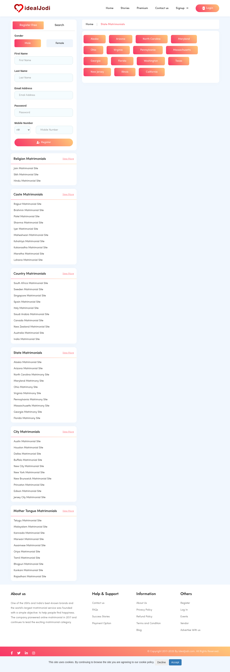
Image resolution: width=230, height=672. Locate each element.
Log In (184, 610)
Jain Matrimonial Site (26, 168)
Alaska (95, 39)
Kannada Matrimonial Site (29, 533)
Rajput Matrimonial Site (27, 204)
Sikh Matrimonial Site (26, 174)
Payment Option (101, 623)
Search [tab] (59, 25)
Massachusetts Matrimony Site (31, 405)
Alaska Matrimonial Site (28, 362)
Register (44, 142)
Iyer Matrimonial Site (26, 229)
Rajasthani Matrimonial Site (30, 576)
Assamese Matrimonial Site (30, 545)
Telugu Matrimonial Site (28, 520)
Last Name (20, 70)
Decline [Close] (161, 662)
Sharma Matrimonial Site (28, 222)
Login (207, 8)
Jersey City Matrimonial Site (30, 497)
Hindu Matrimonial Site (27, 181)
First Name (21, 53)
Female (60, 43)
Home (109, 8)
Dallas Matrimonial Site (27, 454)
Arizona (120, 39)
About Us (141, 603)
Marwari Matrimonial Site (29, 539)
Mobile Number (23, 123)
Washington (151, 61)
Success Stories (101, 616)
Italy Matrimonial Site (26, 308)
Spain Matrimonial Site (27, 302)
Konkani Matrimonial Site (28, 570)
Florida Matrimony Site (27, 418)
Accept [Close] (175, 662)
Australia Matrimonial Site (29, 333)
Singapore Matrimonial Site (30, 295)
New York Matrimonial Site (29, 472)
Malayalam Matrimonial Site (30, 527)
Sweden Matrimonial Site (28, 289)
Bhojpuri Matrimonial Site (28, 564)
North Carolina (152, 39)
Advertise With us (190, 630)
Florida (122, 61)
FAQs (95, 610)
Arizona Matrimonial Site (28, 368)
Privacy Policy (144, 610)
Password (20, 105)
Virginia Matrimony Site (27, 393)
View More (68, 159)
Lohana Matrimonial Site (28, 260)
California (152, 72)
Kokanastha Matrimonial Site (31, 247)
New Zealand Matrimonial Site (32, 326)
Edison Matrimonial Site (27, 491)
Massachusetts (182, 50)
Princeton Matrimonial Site (29, 485)
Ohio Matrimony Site (26, 387)
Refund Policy (144, 616)
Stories (125, 8)
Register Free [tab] (28, 25)
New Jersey (97, 72)
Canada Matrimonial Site (28, 320)
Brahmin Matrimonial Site (29, 210)
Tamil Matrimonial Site (27, 558)
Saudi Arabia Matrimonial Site (31, 314)
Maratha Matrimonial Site (29, 254)
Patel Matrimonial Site (26, 216)
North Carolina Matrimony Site (31, 374)
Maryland (184, 39)
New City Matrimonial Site (29, 466)
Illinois (124, 72)
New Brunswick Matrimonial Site (32, 478)
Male (28, 43)
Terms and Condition (148, 623)
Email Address (23, 88)
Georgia (96, 61)
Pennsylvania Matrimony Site (31, 399)
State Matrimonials (113, 24)
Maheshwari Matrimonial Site (31, 235)
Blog (139, 630)
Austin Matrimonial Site (27, 441)
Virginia (118, 50)
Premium (142, 8)
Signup (182, 8)
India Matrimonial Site (27, 339)
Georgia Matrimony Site (28, 412)
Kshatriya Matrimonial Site (29, 241)
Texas (178, 61)
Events (184, 616)
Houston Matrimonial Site (28, 447)
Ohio (93, 50)
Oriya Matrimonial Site (27, 551)
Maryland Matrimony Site (29, 381)
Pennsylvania (148, 50)
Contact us (162, 8)
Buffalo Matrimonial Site (28, 460)
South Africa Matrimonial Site (31, 283)
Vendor (184, 623)
